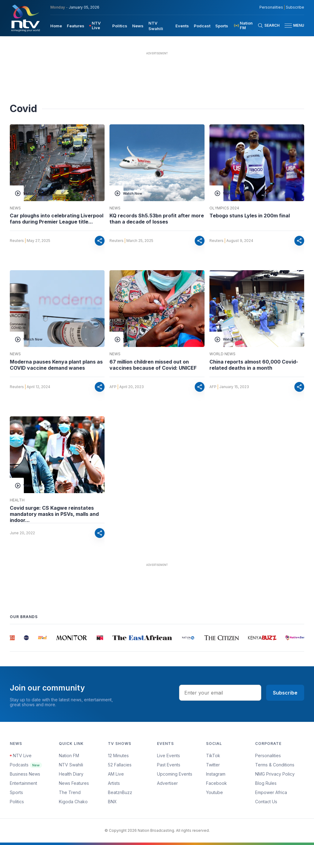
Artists (114, 783)
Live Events (168, 755)
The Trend (70, 792)
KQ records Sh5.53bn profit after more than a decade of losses (156, 218)
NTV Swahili (71, 764)
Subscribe (285, 693)
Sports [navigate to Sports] (221, 25)
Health (17, 500)
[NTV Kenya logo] (25, 18)
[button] (292, 25)
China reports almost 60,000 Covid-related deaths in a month (253, 365)
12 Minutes (118, 755)
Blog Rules (266, 783)
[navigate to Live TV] (98, 25)
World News (222, 354)
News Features (74, 783)
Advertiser (167, 783)
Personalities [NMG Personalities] (271, 7)
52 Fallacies (120, 764)
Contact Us (266, 801)
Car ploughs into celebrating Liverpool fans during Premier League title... (56, 218)
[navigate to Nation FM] (245, 25)
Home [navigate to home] (56, 25)
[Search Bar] (269, 25)
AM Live (116, 774)
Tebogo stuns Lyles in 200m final (249, 215)
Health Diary (71, 774)
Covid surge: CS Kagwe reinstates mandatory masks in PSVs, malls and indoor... (54, 514)
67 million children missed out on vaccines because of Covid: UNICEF (153, 365)
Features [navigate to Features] (75, 25)
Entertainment (23, 783)
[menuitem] (56, 25)
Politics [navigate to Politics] (119, 25)
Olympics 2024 (224, 208)
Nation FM (69, 755)
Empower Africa (271, 792)
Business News (25, 774)
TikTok (213, 755)
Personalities (268, 755)
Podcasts (26, 764)
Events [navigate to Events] (182, 25)
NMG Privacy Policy (275, 774)
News (15, 208)
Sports (16, 792)
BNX (112, 801)
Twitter (213, 764)
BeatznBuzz (120, 792)
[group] (13, 637)
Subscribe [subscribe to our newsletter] (295, 7)
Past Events (168, 764)
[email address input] (220, 693)
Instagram (215, 774)
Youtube (214, 792)
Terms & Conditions (274, 764)
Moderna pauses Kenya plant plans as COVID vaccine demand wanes (56, 365)
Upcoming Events (174, 774)
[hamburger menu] (288, 25)
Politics (17, 801)
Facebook (216, 783)
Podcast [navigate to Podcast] (202, 25)
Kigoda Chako (73, 801)
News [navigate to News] (138, 25)
